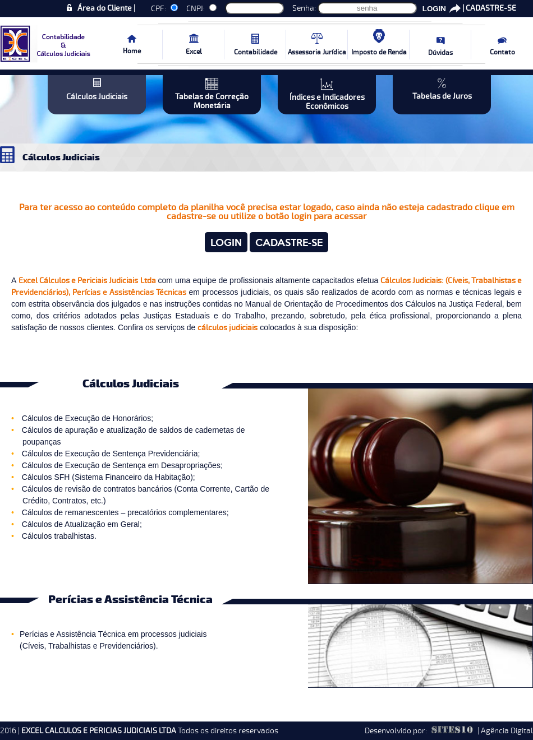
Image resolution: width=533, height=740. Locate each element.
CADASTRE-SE (491, 8)
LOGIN (434, 8)
